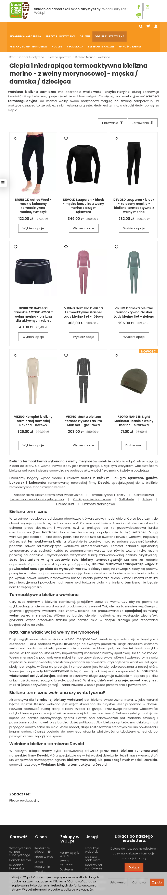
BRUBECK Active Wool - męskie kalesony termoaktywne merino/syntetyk (33, 186)
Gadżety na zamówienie (93, 846)
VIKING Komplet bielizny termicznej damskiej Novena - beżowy (33, 401)
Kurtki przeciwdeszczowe (92, 480)
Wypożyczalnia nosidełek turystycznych (95, 864)
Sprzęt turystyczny (60, 26)
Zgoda (157, 882)
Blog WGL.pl (43, 859)
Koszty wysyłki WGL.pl (69, 833)
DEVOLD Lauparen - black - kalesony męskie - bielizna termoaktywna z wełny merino (133, 186)
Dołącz (134, 848)
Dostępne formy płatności (67, 852)
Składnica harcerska (25, 26)
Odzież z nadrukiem (93, 837)
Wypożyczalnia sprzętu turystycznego (20, 830)
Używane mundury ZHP (94, 854)
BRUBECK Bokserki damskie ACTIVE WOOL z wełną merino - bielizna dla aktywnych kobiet (33, 294)
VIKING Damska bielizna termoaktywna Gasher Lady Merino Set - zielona (134, 292)
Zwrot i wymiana (66, 842)
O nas (39, 841)
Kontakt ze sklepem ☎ (43, 829)
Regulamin (42, 846)
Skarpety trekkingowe (98, 484)
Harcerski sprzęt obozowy (20, 868)
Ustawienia (118, 882)
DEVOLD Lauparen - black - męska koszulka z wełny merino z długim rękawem (83, 186)
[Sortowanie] (142, 103)
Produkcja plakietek (92, 829)
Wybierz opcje (33, 208)
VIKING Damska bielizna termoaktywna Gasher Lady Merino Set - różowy (84, 292)
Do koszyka (134, 426)
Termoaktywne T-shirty (107, 475)
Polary (147, 480)
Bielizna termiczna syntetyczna (58, 475)
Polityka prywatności (43, 852)
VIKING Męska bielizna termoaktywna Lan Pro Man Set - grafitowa (83, 401)
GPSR (63, 860)
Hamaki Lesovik (20, 839)
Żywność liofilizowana (18, 859)
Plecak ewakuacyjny (24, 781)
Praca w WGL (44, 836)
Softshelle (126, 480)
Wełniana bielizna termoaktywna (74, 745)
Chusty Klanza (19, 853)
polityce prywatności (78, 889)
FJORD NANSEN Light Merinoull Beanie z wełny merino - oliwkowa (133, 401)
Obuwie (84, 26)
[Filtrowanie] (111, 103)
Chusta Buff (65, 484)
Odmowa (139, 882)
